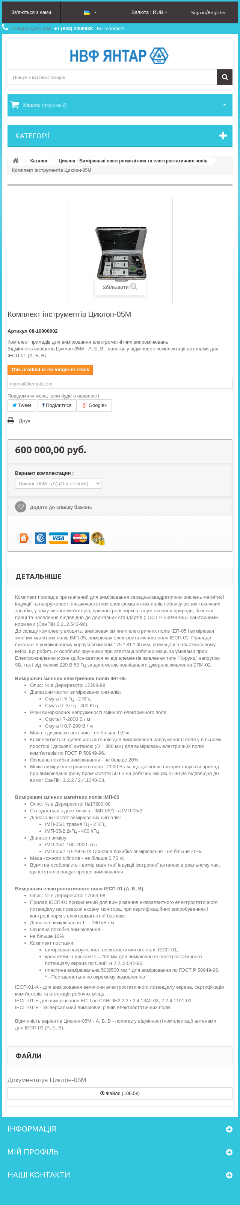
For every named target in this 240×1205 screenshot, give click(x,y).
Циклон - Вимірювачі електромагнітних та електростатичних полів (133, 161)
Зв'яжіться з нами (31, 12)
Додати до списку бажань (60, 507)
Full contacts (110, 28)
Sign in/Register (208, 12)
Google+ (95, 405)
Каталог (39, 161)
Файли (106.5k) (120, 1093)
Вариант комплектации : (45, 473)
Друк (24, 421)
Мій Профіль (33, 1151)
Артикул (17, 331)
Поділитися (57, 405)
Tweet (21, 405)
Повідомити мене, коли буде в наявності (53, 396)
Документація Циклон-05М (47, 1080)
